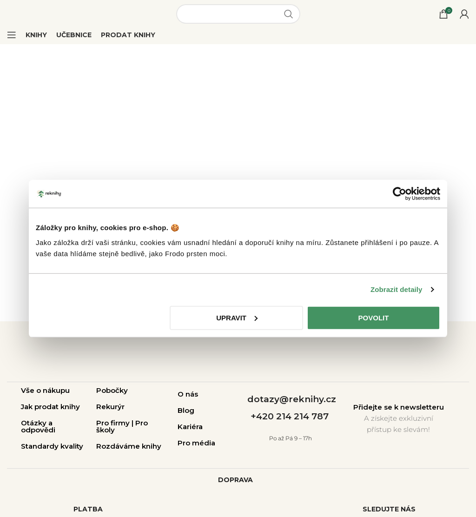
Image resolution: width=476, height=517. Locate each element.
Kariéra (190, 426)
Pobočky (112, 390)
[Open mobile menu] (11, 35)
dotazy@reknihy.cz (291, 399)
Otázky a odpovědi (38, 426)
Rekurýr (110, 406)
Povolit (373, 317)
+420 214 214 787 (290, 416)
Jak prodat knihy (50, 406)
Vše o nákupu (45, 390)
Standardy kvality (52, 446)
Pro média (196, 442)
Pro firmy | (115, 422)
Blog (186, 410)
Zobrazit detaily (396, 289)
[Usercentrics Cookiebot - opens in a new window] (399, 194)
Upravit (237, 317)
